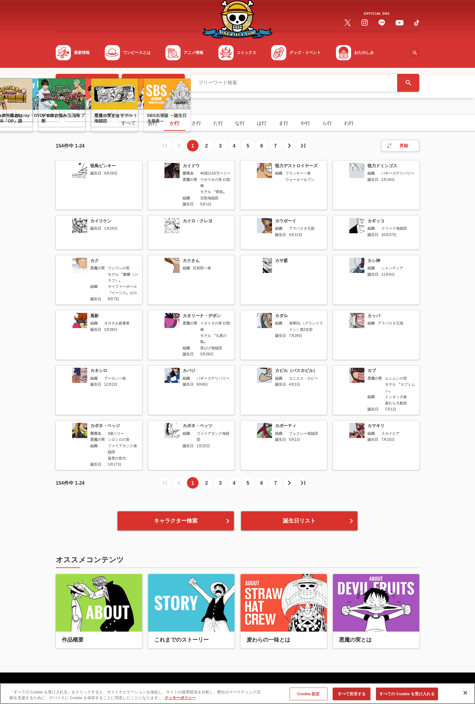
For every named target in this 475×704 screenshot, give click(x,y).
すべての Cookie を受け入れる (407, 695)
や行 (305, 123)
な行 (240, 123)
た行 (218, 123)
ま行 (283, 123)
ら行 (327, 123)
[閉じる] (465, 695)
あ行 (153, 123)
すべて (128, 123)
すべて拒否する (352, 695)
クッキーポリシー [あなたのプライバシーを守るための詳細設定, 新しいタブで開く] (180, 700)
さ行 (196, 123)
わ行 (349, 123)
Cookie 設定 (308, 695)
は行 (262, 123)
